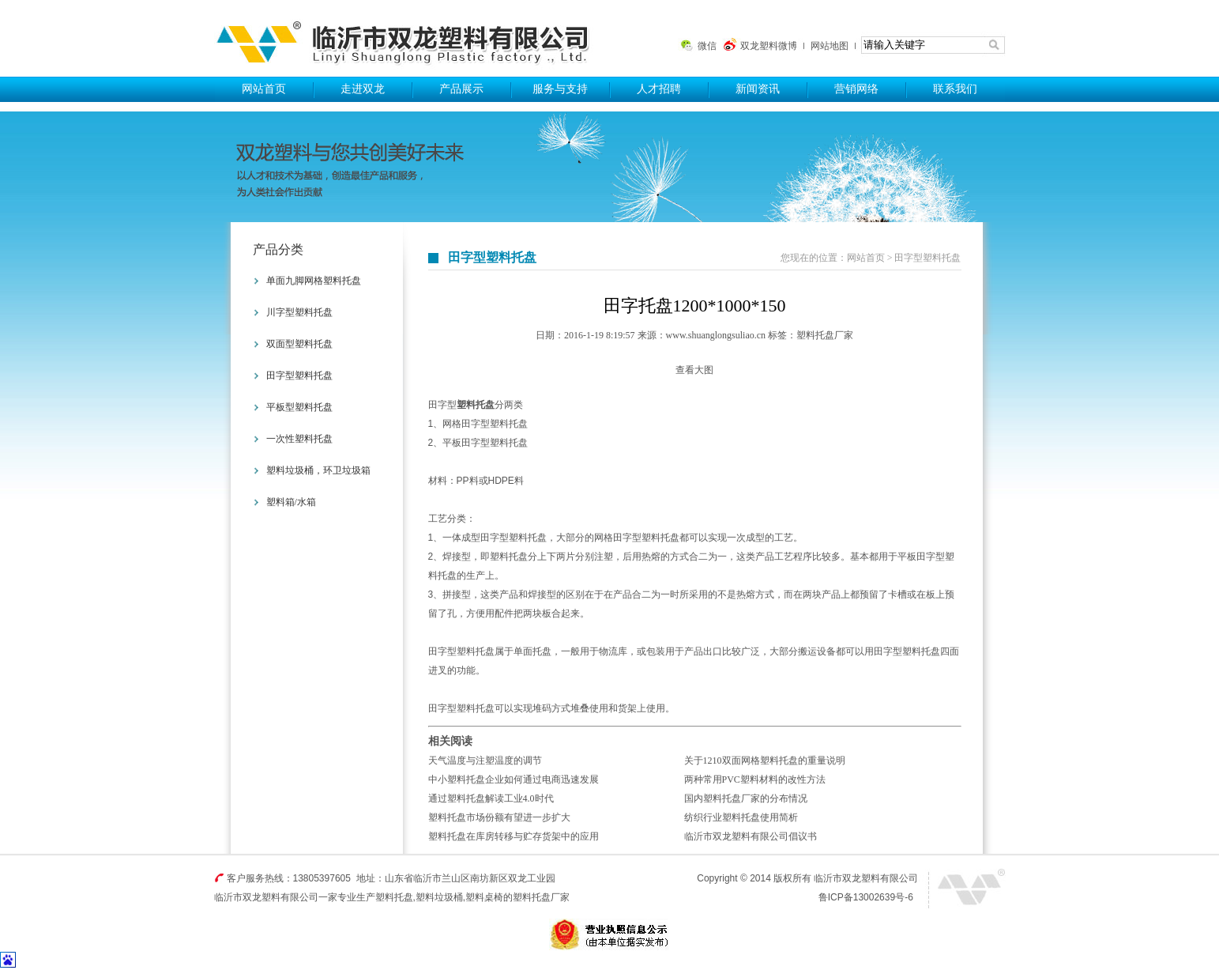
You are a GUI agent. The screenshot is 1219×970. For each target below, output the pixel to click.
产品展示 (461, 89)
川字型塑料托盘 (299, 312)
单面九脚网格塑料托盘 (313, 280)
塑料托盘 (409, 38)
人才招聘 (659, 89)
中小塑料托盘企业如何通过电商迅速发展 (513, 779)
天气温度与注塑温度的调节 (485, 760)
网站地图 (829, 45)
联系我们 (955, 89)
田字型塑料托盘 (299, 375)
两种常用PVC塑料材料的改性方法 (755, 779)
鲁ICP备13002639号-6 (865, 897)
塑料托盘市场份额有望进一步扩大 (499, 817)
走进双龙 (362, 89)
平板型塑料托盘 (299, 407)
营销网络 (856, 89)
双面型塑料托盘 (299, 343)
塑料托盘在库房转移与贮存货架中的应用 (513, 836)
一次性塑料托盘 (299, 438)
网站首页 (264, 89)
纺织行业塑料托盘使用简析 (741, 817)
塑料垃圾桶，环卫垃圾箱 (318, 470)
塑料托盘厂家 (824, 335)
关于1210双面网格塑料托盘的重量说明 (764, 760)
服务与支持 (560, 89)
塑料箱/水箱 (291, 502)
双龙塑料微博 (768, 45)
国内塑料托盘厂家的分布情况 (745, 798)
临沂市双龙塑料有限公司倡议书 (750, 836)
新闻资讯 (758, 89)
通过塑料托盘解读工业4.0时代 (491, 798)
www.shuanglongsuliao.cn (716, 335)
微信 (707, 45)
